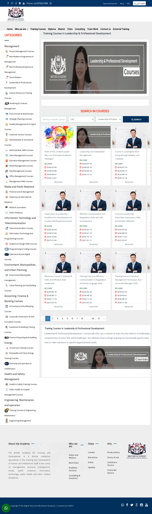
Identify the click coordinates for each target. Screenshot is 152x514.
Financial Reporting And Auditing (20, 337)
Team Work (92, 29)
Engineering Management (17, 421)
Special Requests (110, 3)
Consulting (80, 29)
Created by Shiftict (66, 505)
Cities (70, 29)
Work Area (74, 463)
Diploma (52, 29)
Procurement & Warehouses (18, 114)
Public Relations (13, 212)
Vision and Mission (73, 456)
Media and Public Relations (19, 186)
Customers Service (112, 463)
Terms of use (113, 457)
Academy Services (73, 469)
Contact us (105, 29)
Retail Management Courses (18, 166)
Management (11, 46)
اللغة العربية (139, 3)
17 (99, 318)
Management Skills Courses (18, 181)
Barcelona (92, 457)
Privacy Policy (113, 452)
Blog (122, 3)
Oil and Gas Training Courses (18, 348)
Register (58, 182)
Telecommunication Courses (18, 228)
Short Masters (12, 77)
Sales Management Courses (18, 155)
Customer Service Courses (17, 134)
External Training (121, 29)
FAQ (128, 3)
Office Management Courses (18, 176)
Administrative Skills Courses (18, 150)
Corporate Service (112, 471)
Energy (8, 342)
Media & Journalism (15, 207)
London (91, 452)
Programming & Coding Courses (20, 249)
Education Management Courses (20, 160)
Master (61, 29)
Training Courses (38, 29)
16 (92, 318)
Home (10, 29)
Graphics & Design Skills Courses (20, 244)
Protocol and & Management (19, 192)
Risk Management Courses (18, 171)
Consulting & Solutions (74, 477)
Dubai (90, 462)
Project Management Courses (19, 51)
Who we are (21, 29)
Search (136, 119)
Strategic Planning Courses (18, 119)
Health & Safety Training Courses (20, 384)
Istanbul (91, 467)
